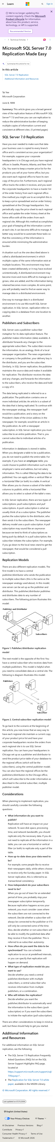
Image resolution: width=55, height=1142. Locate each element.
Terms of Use (36, 1133)
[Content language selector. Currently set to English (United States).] (15, 1111)
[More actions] (50, 39)
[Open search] (42, 4)
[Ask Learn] (45, 39)
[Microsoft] (27, 4)
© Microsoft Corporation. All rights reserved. (25, 1090)
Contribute (7, 1129)
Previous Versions (25, 1125)
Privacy (19, 1129)
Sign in (49, 3)
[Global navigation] (3, 4)
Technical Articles (18, 39)
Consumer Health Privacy (13, 1133)
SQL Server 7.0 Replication (17, 74)
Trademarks (7, 1137)
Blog (39, 1125)
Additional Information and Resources (22, 78)
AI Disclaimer (8, 1125)
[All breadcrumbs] (4, 39)
